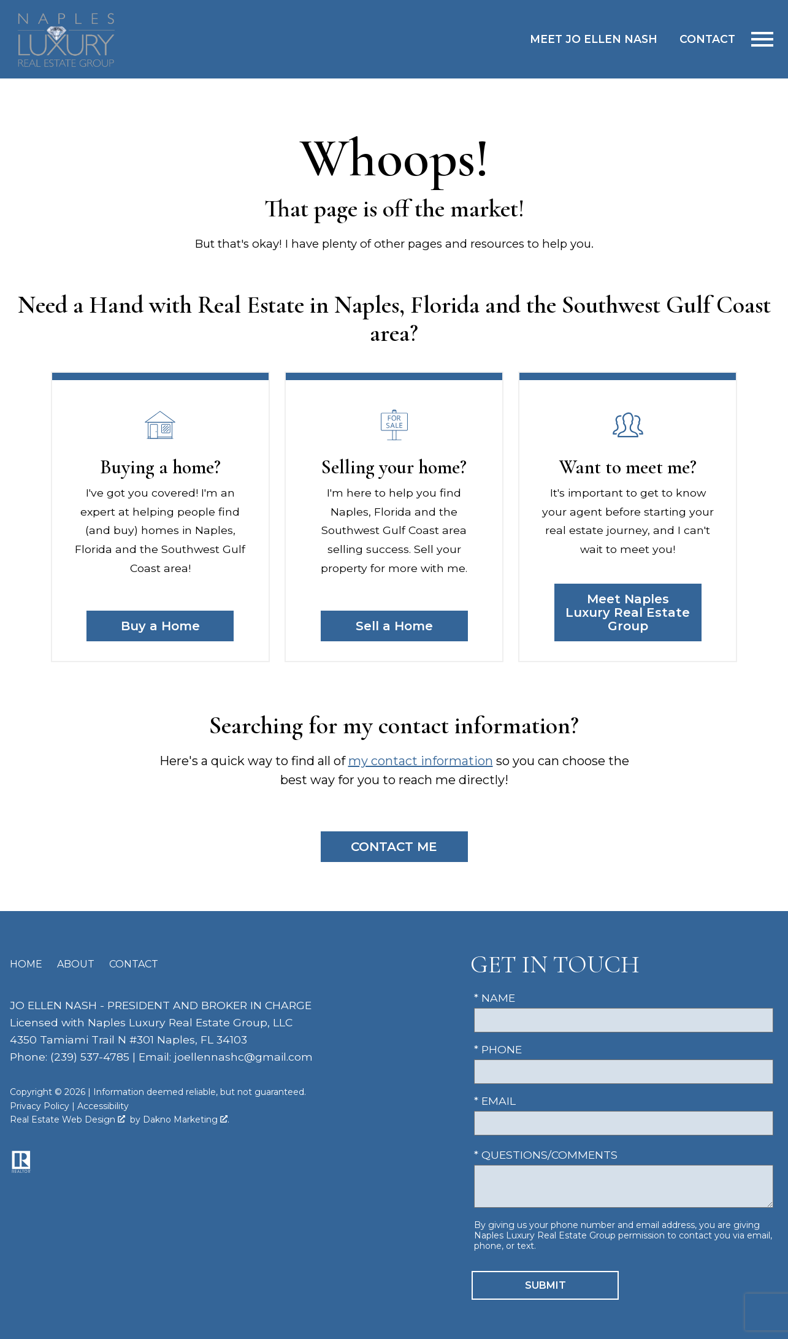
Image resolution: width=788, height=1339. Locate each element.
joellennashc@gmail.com (243, 1056)
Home (26, 964)
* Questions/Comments (546, 1154)
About (75, 964)
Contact (707, 38)
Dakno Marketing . (186, 1119)
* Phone (498, 1049)
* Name (494, 997)
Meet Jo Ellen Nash (593, 38)
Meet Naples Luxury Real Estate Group (627, 612)
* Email (495, 1100)
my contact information (420, 760)
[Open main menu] (762, 39)
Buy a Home (160, 626)
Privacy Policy (39, 1106)
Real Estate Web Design (67, 1119)
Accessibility (103, 1106)
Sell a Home (394, 626)
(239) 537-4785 (89, 1056)
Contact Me (394, 846)
